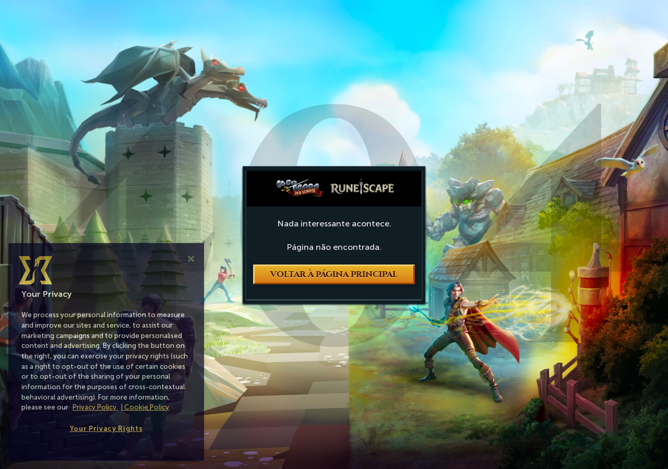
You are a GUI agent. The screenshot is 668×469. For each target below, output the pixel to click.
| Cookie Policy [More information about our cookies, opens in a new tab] (145, 407)
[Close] (191, 258)
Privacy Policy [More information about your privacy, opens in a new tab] (95, 407)
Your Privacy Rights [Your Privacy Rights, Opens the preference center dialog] (106, 428)
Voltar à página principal (334, 274)
